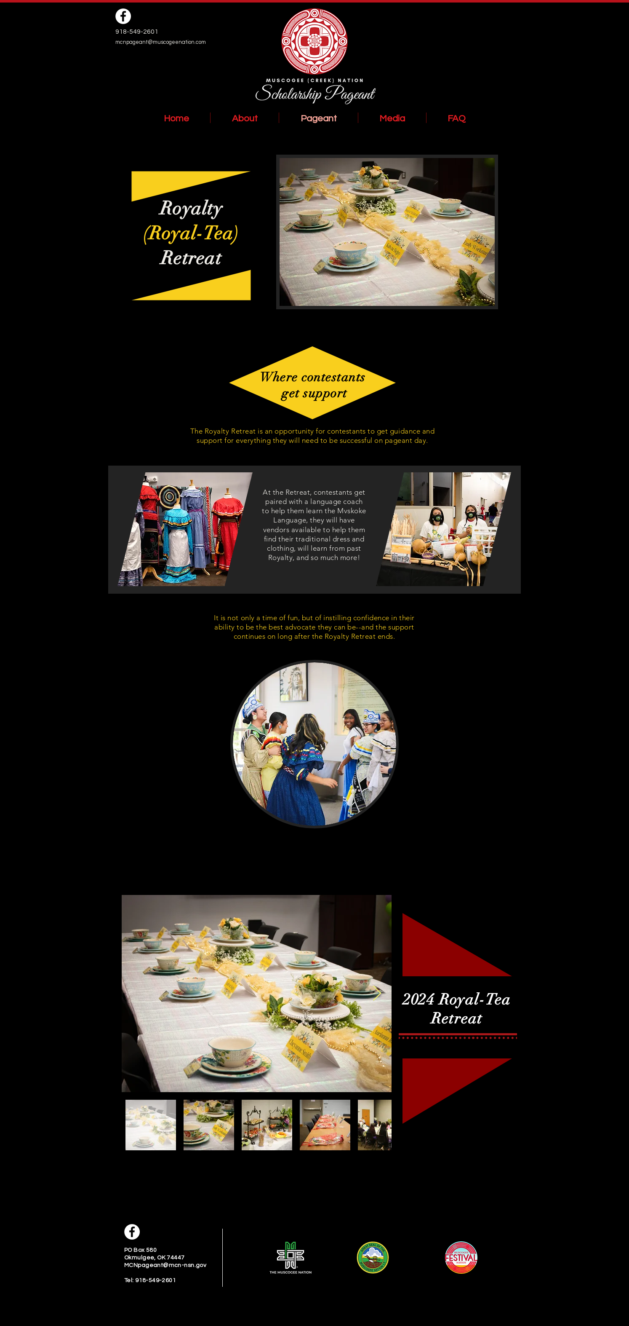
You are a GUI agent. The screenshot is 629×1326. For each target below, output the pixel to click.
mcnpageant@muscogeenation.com (160, 42)
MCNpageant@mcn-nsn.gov (165, 1265)
